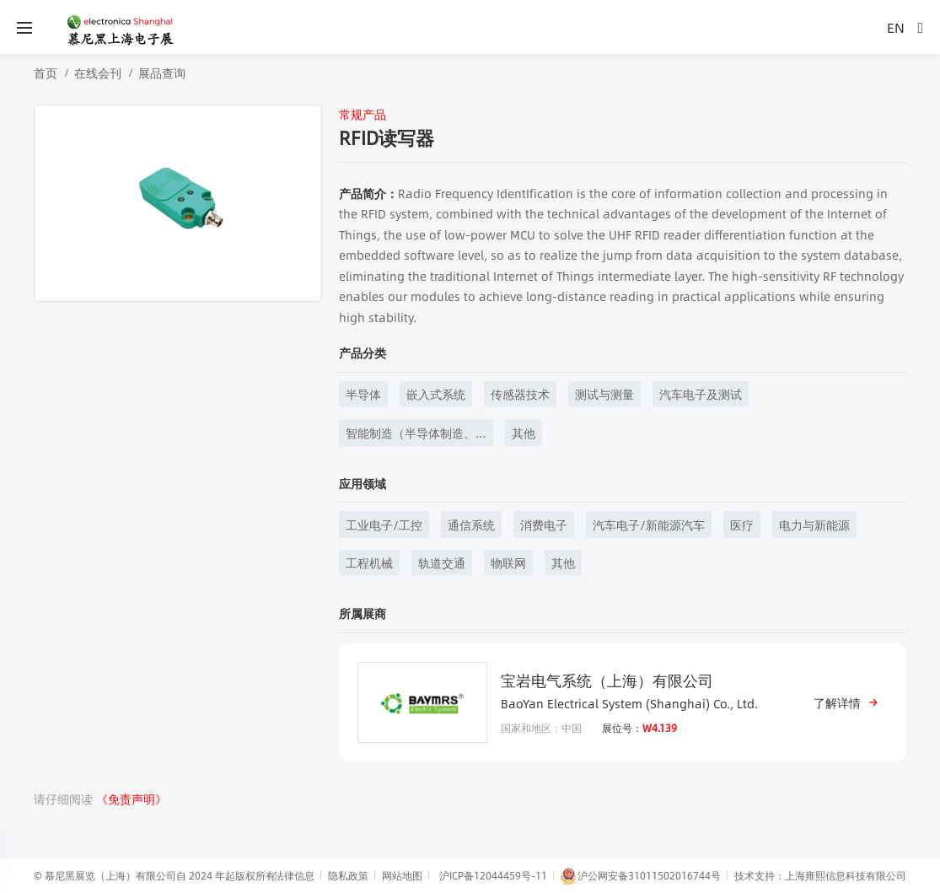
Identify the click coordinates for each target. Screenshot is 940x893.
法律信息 (294, 875)
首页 (45, 72)
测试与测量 (604, 394)
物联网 (508, 562)
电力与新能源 (814, 524)
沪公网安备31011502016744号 (641, 876)
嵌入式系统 (435, 394)
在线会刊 (97, 72)
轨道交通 (441, 562)
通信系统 (471, 524)
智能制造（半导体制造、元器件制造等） (410, 434)
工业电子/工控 (384, 524)
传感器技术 (520, 394)
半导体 (363, 394)
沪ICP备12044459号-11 (493, 875)
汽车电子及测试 (700, 394)
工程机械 (369, 562)
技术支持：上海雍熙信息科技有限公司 (820, 875)
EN (896, 27)
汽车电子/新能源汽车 (649, 524)
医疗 (742, 524)
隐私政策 (348, 875)
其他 (523, 432)
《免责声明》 (131, 798)
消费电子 (543, 524)
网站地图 (402, 875)
